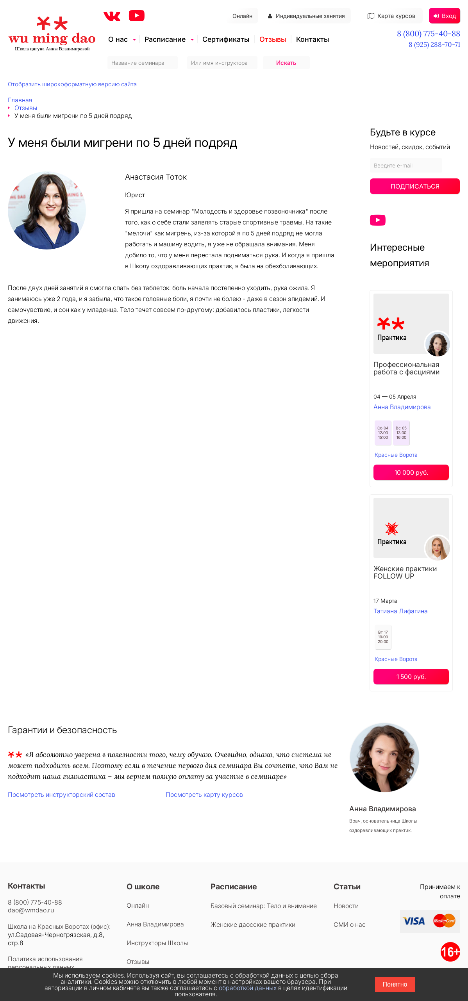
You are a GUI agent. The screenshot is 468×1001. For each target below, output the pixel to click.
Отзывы (272, 39)
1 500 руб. (411, 676)
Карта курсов (391, 16)
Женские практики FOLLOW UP (405, 572)
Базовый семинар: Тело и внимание (264, 906)
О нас (118, 39)
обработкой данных (248, 988)
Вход (445, 16)
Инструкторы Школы (157, 943)
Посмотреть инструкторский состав (61, 794)
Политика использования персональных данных (45, 963)
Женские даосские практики (253, 924)
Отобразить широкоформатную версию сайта (72, 84)
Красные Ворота (396, 454)
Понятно (395, 984)
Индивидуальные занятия (306, 15)
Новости (346, 906)
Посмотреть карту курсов (204, 794)
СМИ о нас (350, 924)
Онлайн (242, 15)
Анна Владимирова (402, 407)
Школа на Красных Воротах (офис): (59, 926)
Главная (20, 100)
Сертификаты (225, 39)
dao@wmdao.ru (31, 910)
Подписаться (415, 186)
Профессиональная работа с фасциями (406, 368)
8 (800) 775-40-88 (428, 33)
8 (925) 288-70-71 (434, 44)
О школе (143, 886)
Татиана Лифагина (400, 611)
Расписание (165, 39)
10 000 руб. (411, 472)
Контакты (312, 39)
